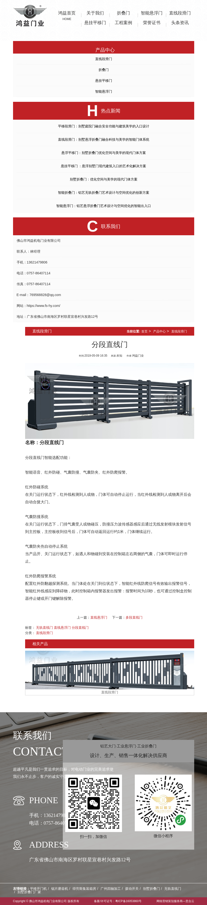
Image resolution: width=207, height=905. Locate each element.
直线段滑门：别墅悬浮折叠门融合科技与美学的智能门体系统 (103, 139)
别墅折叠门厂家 (29, 892)
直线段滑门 (103, 59)
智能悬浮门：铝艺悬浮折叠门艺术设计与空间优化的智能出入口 (103, 205)
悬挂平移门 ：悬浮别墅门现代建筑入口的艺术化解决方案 (103, 166)
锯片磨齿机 (59, 888)
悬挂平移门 (103, 80)
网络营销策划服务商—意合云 (175, 901)
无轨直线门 (44, 627)
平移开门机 (38, 888)
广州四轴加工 (110, 888)
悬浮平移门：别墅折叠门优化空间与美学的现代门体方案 (103, 152)
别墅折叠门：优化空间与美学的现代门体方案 (103, 179)
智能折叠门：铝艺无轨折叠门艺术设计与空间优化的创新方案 (103, 192)
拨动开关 (132, 888)
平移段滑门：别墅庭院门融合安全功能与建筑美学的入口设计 (103, 126)
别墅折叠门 (151, 888)
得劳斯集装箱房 (84, 888)
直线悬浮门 (98, 617)
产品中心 (159, 331)
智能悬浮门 (103, 91)
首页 (144, 331)
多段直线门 (134, 617)
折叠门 (104, 69)
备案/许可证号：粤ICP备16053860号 (118, 901)
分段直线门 (52, 442)
